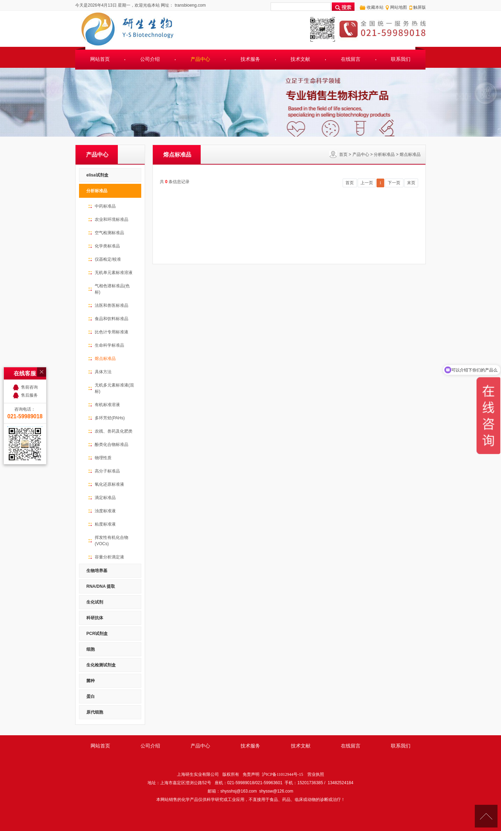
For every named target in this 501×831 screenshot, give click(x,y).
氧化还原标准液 (109, 484)
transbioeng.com (189, 5)
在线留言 (350, 59)
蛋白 (90, 696)
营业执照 (315, 774)
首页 (343, 154)
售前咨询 (29, 359)
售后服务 (29, 367)
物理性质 (103, 457)
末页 (411, 182)
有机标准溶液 (107, 404)
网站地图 (398, 7)
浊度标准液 (105, 510)
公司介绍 (150, 59)
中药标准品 (105, 206)
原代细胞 (94, 712)
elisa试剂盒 (97, 175)
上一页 (366, 182)
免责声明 (251, 774)
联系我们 (400, 59)
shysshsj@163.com (238, 791)
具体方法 (103, 371)
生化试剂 (94, 602)
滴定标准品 (105, 497)
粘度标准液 (105, 524)
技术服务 (250, 59)
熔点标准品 (410, 154)
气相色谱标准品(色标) (112, 289)
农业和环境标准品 (111, 219)
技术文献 (300, 59)
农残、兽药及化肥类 (114, 431)
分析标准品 (384, 154)
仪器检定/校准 (108, 259)
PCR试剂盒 (97, 633)
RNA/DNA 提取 (100, 586)
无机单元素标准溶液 (114, 272)
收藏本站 (375, 7)
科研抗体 (94, 617)
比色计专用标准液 (111, 332)
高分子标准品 (107, 471)
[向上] (486, 816)
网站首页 (100, 59)
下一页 (394, 182)
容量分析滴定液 (109, 557)
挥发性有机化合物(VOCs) (111, 540)
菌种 (90, 680)
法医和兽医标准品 (111, 305)
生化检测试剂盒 (101, 665)
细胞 (90, 649)
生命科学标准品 (109, 345)
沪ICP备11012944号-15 (282, 774)
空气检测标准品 (109, 232)
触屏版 (419, 7)
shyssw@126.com (276, 791)
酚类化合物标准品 (111, 444)
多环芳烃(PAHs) (110, 418)
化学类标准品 (107, 246)
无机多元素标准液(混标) (114, 388)
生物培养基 (96, 570)
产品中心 (200, 59)
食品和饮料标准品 (111, 318)
